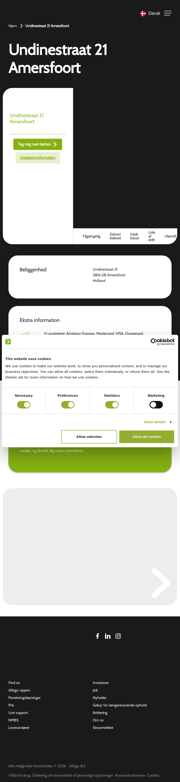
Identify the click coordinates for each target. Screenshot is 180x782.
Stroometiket (103, 727)
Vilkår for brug (19, 775)
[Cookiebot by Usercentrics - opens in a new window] (154, 341)
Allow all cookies (146, 437)
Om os (98, 720)
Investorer (101, 682)
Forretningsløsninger (24, 697)
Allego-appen (19, 690)
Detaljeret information (37, 158)
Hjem (12, 26)
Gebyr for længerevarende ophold (120, 705)
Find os (14, 682)
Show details (155, 422)
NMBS (13, 720)
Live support (18, 712)
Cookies (153, 775)
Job (95, 690)
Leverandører (19, 727)
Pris (11, 705)
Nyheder (99, 697)
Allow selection (89, 437)
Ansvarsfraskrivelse (130, 775)
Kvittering (100, 712)
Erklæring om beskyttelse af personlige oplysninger (73, 775)
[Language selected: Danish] (149, 13)
